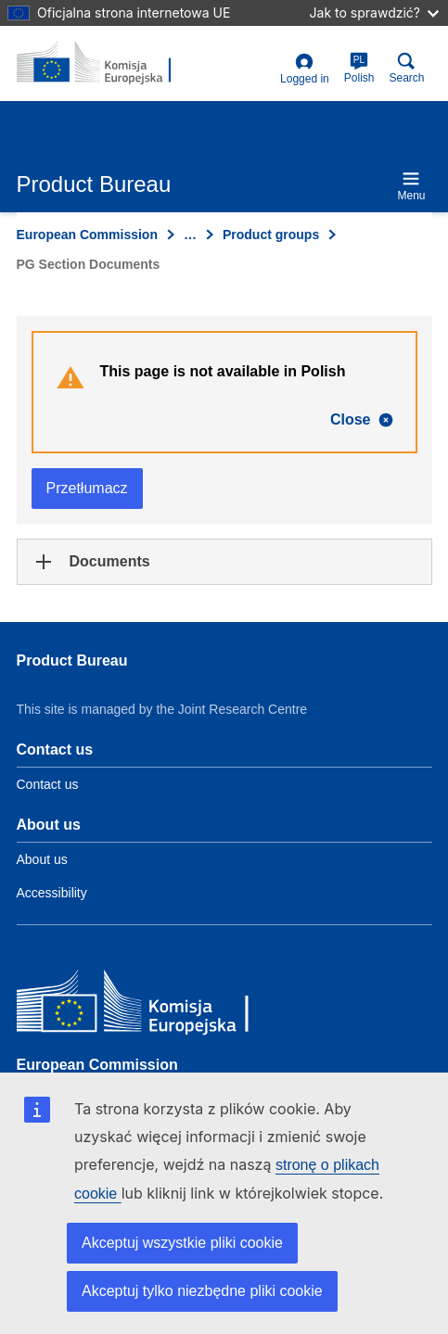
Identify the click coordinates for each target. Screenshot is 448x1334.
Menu (411, 186)
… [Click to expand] (190, 234)
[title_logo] (107, 63)
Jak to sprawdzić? (374, 12)
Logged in (304, 69)
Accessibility (52, 892)
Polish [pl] (359, 68)
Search (406, 68)
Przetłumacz (87, 488)
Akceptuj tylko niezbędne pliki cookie (202, 1291)
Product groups (271, 234)
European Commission (87, 234)
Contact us (48, 784)
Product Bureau (72, 660)
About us (42, 859)
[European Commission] (151, 1005)
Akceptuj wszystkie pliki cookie (182, 1243)
